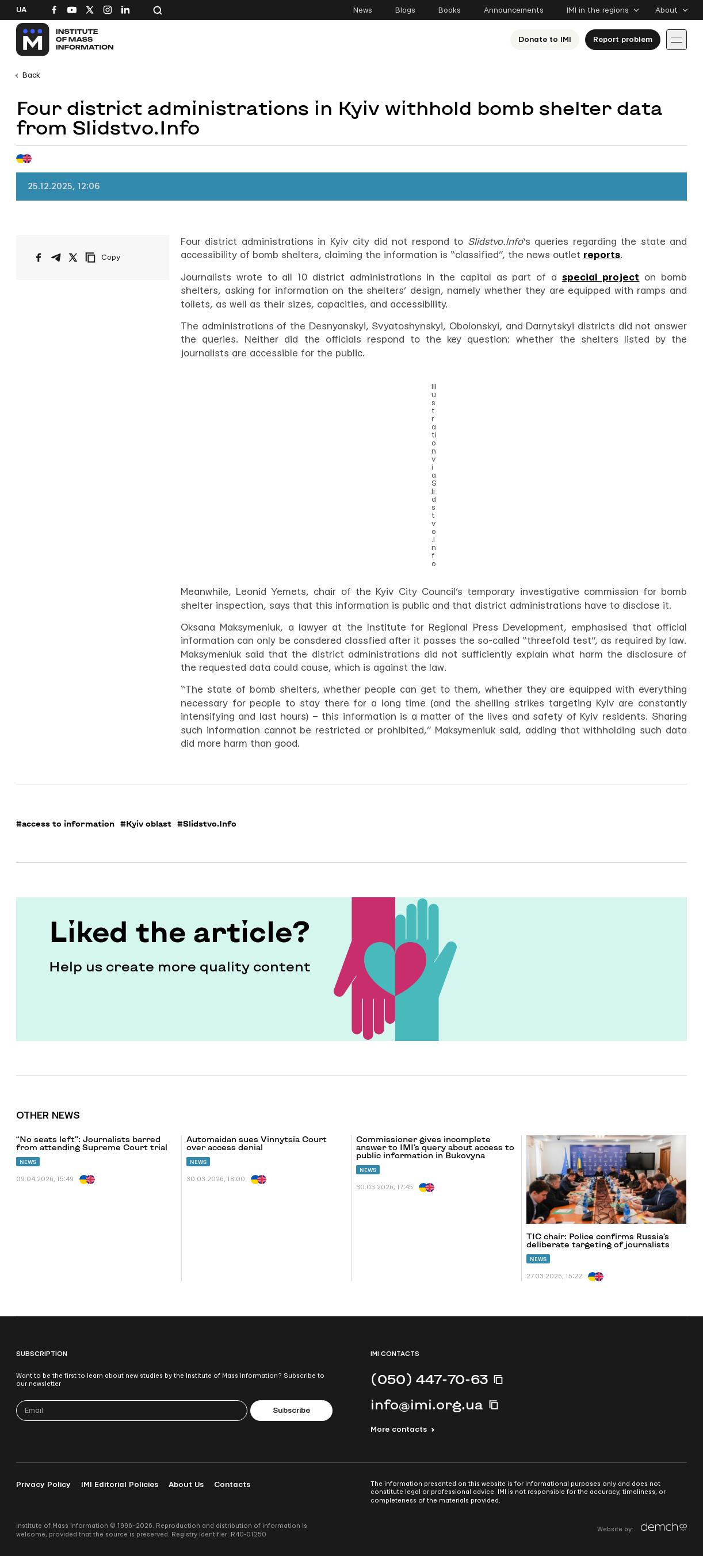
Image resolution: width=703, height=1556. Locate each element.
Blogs (405, 10)
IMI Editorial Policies (119, 1485)
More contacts (398, 1430)
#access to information (65, 824)
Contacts (232, 1485)
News (362, 10)
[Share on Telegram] (56, 257)
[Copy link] (118, 257)
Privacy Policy (43, 1485)
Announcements (514, 10)
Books (449, 10)
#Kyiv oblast (145, 824)
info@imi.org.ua (426, 1404)
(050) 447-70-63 (429, 1379)
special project (601, 277)
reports (601, 255)
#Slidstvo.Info (206, 824)
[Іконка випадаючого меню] (676, 39)
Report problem (622, 40)
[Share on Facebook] (38, 257)
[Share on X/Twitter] (73, 257)
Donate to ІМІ (544, 40)
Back (31, 75)
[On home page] (65, 39)
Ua (21, 10)
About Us (186, 1485)
